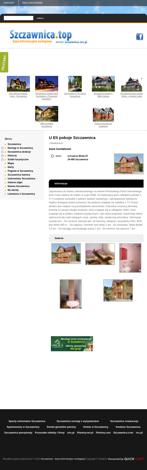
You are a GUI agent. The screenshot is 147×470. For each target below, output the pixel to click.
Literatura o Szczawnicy (21, 194)
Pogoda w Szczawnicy (20, 171)
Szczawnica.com (123, 432)
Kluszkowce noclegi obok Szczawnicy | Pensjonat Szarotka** (46, 96)
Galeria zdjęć (15, 182)
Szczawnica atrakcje (19, 151)
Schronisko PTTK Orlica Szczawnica (75, 94)
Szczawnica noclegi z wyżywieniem (78, 421)
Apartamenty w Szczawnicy (23, 426)
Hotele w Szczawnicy (95, 426)
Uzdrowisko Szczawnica (21, 178)
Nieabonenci (56, 143)
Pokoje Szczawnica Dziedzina (103, 124)
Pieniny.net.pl (85, 432)
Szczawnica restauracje (124, 421)
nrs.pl (139, 432)
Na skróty (13, 190)
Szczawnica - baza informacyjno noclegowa (63, 459)
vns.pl (70, 432)
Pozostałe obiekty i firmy (50, 432)
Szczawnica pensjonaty (18, 432)
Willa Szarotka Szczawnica (46, 124)
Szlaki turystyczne (18, 159)
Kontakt (9, 3)
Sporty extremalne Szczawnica (27, 421)
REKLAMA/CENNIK (32, 3)
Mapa (11, 163)
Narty (11, 167)
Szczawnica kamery (19, 174)
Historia (12, 155)
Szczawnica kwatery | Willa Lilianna (103, 94)
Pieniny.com (103, 432)
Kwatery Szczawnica (128, 426)
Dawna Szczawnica (18, 186)
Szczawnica (14, 144)
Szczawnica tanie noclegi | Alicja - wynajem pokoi (131, 94)
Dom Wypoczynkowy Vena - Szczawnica (18, 94)
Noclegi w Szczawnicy (20, 148)
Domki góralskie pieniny (61, 426)
